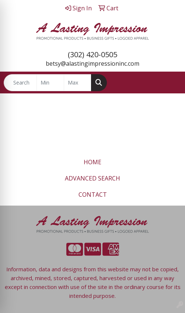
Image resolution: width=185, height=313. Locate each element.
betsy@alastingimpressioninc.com (92, 63)
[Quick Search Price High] (77, 82)
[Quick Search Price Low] (50, 82)
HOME (92, 162)
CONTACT (92, 194)
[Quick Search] (20, 82)
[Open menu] (170, 82)
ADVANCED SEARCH (92, 178)
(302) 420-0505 (92, 54)
